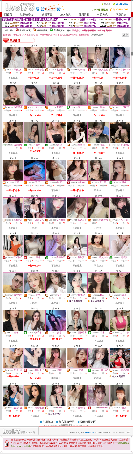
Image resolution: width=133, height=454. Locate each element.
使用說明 (84, 14)
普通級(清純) (59, 30)
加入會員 (65, 14)
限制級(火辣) (25, 30)
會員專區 (47, 14)
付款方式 (102, 14)
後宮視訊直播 (66, 425)
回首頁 (8, 14)
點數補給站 (26, 14)
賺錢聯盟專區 (88, 421)
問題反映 (121, 14)
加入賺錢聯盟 (66, 421)
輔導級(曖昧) (42, 30)
